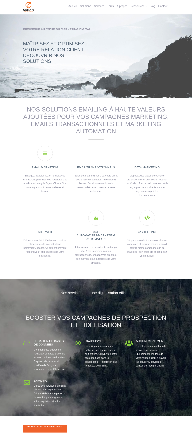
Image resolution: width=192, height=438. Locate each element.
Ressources (137, 6)
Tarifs (110, 6)
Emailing (41, 380)
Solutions (85, 6)
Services (99, 6)
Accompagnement (150, 341)
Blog (152, 6)
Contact (163, 6)
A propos (122, 6)
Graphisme (93, 341)
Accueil (72, 6)
